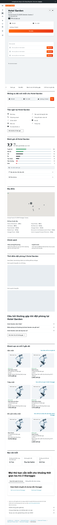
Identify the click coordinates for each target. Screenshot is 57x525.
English (40, 1)
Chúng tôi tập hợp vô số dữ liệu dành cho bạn (32, 510)
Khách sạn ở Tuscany (42, 520)
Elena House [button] (11, 432)
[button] (55, 1)
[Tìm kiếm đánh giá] (32, 168)
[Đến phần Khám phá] (2, 20)
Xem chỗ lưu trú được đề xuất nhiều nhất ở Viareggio (44, 414)
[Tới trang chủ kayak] (10, 5)
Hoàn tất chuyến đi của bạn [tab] (16, 481)
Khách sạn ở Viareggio (36, 490)
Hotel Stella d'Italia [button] (12, 370)
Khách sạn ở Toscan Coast (12, 521)
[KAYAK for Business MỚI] (2, 26)
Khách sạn (17, 520)
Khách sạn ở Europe (25, 520)
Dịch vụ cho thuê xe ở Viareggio (18, 490)
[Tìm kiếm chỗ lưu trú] (2, 13)
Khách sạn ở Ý (33, 520)
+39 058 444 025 (12, 16)
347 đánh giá (16, 18)
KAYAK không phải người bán (32, 507)
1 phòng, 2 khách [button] (14, 27)
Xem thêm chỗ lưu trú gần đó (48, 350)
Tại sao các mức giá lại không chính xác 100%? (32, 513)
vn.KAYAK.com (10, 520)
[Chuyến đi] (2, 31)
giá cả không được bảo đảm (34, 503)
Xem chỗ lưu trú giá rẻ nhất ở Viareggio (45, 382)
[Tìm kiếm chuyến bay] (2, 10)
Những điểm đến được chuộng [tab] (32, 481)
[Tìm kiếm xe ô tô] (2, 16)
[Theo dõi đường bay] (2, 23)
